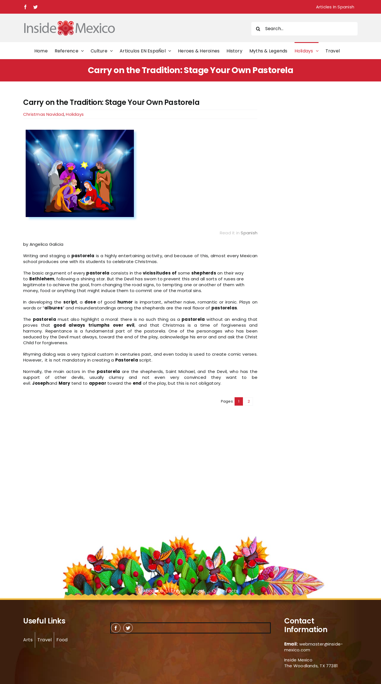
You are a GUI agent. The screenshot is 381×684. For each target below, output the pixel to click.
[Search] (258, 29)
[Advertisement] (300, 182)
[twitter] (128, 628)
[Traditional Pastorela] (140, 174)
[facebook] (115, 628)
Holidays (75, 114)
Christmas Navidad (43, 114)
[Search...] (304, 29)
